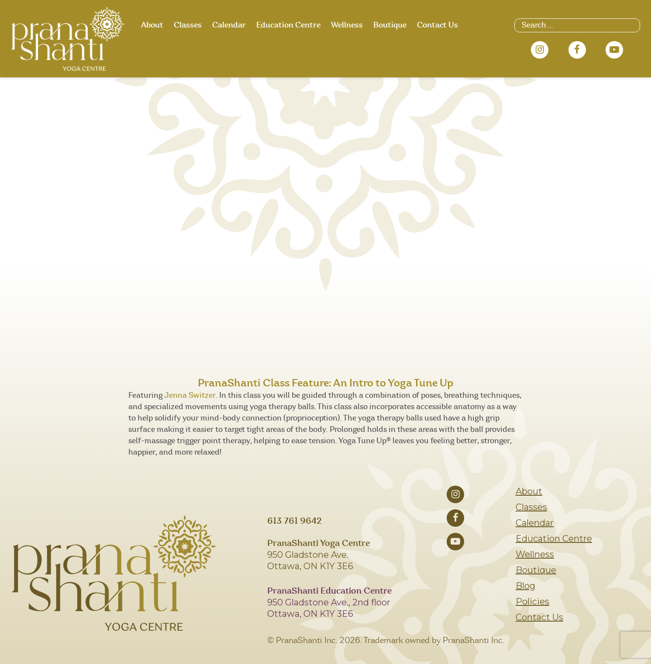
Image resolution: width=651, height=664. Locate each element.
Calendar (229, 25)
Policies (532, 601)
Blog (525, 586)
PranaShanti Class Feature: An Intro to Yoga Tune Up (325, 383)
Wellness (347, 25)
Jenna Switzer (190, 396)
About (152, 25)
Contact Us (437, 25)
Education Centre (288, 25)
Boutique (389, 25)
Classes (188, 25)
